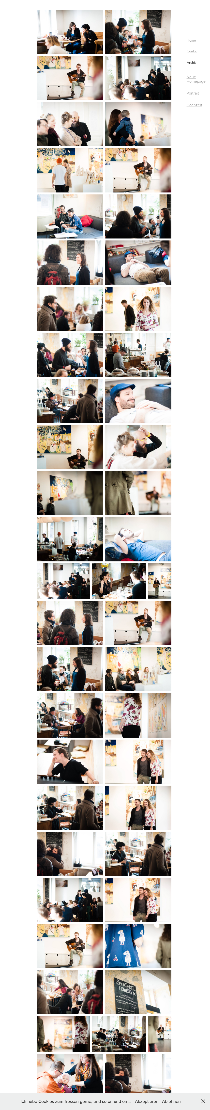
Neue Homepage (196, 79)
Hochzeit (194, 105)
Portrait (193, 93)
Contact (192, 51)
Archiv (191, 62)
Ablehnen (171, 1101)
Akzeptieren (146, 1101)
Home (191, 40)
